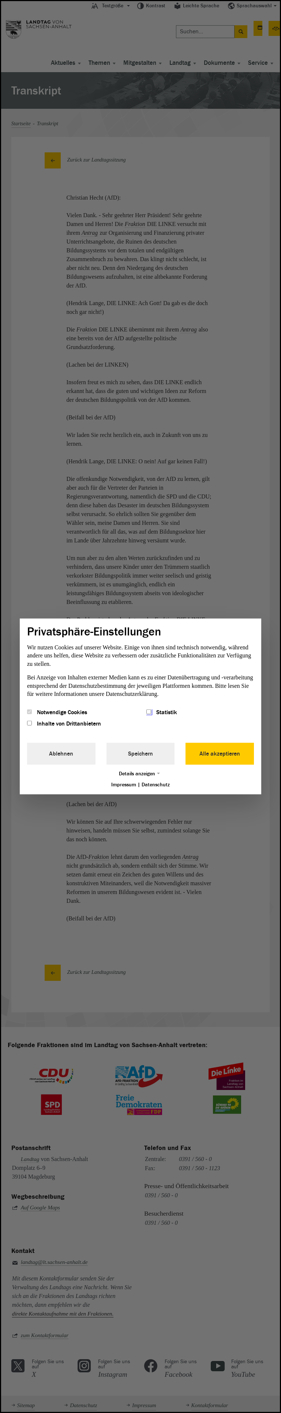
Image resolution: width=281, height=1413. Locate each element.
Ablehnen (61, 753)
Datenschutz (156, 784)
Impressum (123, 784)
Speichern (140, 753)
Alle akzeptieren (219, 753)
